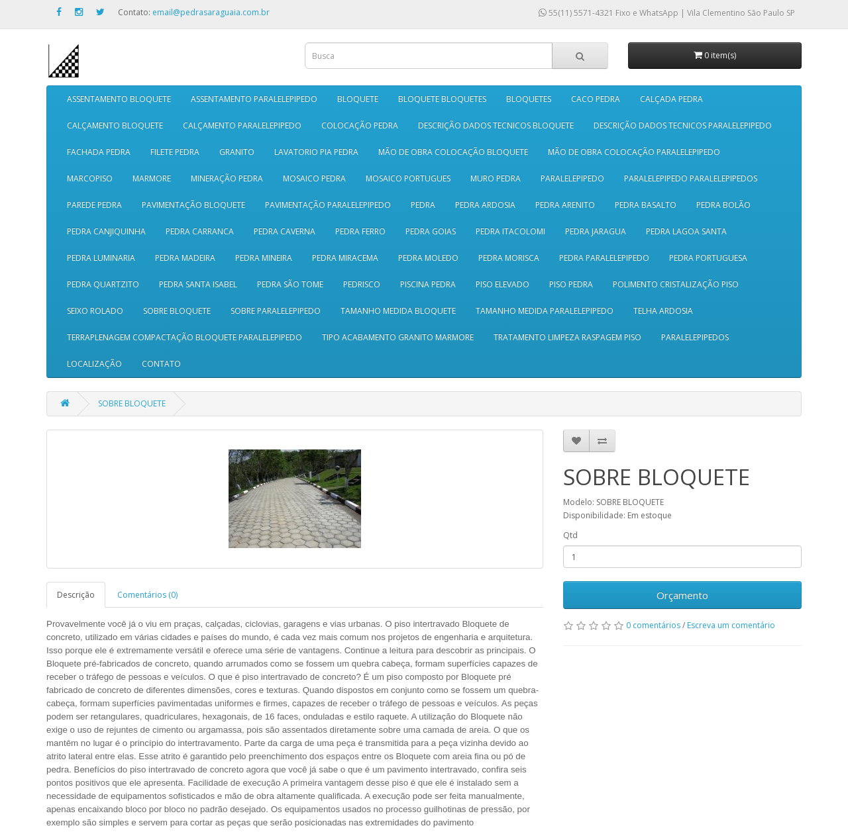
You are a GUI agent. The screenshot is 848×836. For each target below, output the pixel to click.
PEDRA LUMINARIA (101, 257)
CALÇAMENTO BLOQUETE (115, 125)
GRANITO (236, 152)
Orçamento (682, 595)
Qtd (570, 535)
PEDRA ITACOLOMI (510, 231)
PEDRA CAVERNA (284, 231)
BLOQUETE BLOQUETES (442, 99)
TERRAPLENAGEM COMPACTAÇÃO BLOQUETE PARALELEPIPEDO (184, 337)
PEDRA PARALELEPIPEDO (604, 257)
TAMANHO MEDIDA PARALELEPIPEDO (544, 310)
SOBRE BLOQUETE (177, 310)
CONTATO (161, 363)
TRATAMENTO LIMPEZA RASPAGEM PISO (567, 337)
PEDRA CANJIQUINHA (106, 231)
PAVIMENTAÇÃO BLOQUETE (193, 204)
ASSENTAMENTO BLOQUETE (119, 99)
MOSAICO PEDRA (314, 178)
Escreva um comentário (731, 625)
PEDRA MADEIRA (185, 257)
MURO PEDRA (495, 178)
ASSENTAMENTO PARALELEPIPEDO (254, 99)
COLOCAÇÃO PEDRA (359, 125)
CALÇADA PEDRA (671, 99)
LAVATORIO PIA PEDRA (316, 152)
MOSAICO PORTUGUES (408, 178)
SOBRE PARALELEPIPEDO (276, 310)
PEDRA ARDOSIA (485, 204)
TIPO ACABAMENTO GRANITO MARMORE (398, 337)
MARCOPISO (90, 178)
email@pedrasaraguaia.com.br (211, 12)
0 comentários (653, 625)
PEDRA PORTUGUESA (708, 257)
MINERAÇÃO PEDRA (227, 178)
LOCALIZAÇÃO (94, 363)
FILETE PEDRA (174, 152)
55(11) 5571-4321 (576, 13)
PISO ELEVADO (502, 284)
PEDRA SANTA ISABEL (198, 284)
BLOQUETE (357, 99)
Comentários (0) (147, 594)
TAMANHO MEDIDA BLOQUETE (398, 310)
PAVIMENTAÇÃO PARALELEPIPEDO (328, 204)
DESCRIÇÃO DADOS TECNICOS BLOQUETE (496, 125)
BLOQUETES (528, 99)
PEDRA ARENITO (565, 204)
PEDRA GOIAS (430, 231)
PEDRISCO (361, 284)
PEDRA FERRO (360, 231)
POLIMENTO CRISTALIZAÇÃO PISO (676, 284)
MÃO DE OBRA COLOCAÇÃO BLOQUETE (453, 152)
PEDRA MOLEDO (428, 257)
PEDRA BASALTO (645, 204)
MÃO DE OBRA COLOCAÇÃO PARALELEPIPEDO (634, 152)
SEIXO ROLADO (95, 310)
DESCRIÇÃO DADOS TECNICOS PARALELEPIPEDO (683, 125)
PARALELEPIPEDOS (695, 337)
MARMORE (151, 178)
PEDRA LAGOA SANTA (686, 231)
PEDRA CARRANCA (200, 231)
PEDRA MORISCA (508, 257)
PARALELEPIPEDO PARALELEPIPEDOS (690, 178)
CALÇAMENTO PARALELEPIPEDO (242, 125)
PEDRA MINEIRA (263, 257)
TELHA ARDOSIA (663, 310)
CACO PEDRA (595, 99)
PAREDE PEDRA (94, 204)
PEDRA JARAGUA (595, 231)
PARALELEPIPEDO (572, 178)
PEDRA (423, 204)
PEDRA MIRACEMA (345, 257)
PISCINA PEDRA (428, 284)
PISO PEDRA (571, 284)
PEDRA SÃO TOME (290, 284)
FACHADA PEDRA (99, 152)
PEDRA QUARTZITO (103, 284)
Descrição (76, 594)
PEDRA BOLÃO (723, 204)
